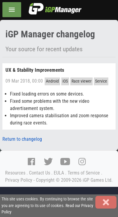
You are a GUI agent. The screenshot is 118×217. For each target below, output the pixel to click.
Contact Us (39, 173)
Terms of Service (84, 173)
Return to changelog (22, 139)
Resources (15, 173)
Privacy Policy (18, 180)
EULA (59, 173)
